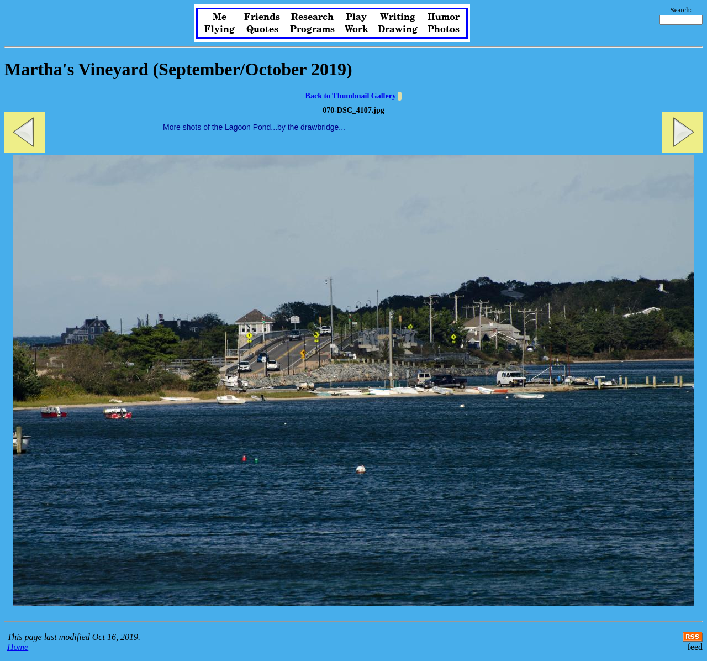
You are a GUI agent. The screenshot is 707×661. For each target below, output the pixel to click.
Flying (219, 29)
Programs (312, 29)
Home (17, 647)
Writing (397, 17)
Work (356, 29)
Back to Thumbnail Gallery (350, 96)
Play (356, 17)
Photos (444, 29)
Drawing (398, 29)
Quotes (262, 29)
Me (219, 17)
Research (312, 17)
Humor (444, 17)
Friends (262, 17)
